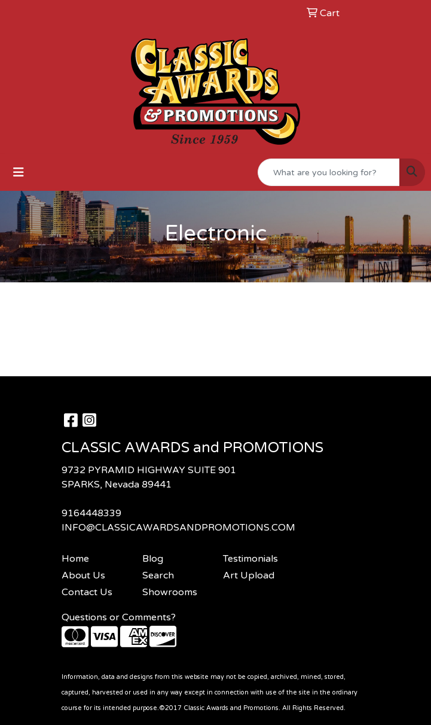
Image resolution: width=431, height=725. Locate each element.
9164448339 (91, 513)
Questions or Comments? (119, 617)
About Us (83, 575)
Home (75, 559)
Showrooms (169, 592)
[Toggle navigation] (18, 172)
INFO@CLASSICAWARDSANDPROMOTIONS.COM (178, 528)
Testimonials (250, 559)
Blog (152, 559)
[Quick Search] (329, 172)
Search (158, 575)
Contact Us (87, 592)
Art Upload (248, 575)
